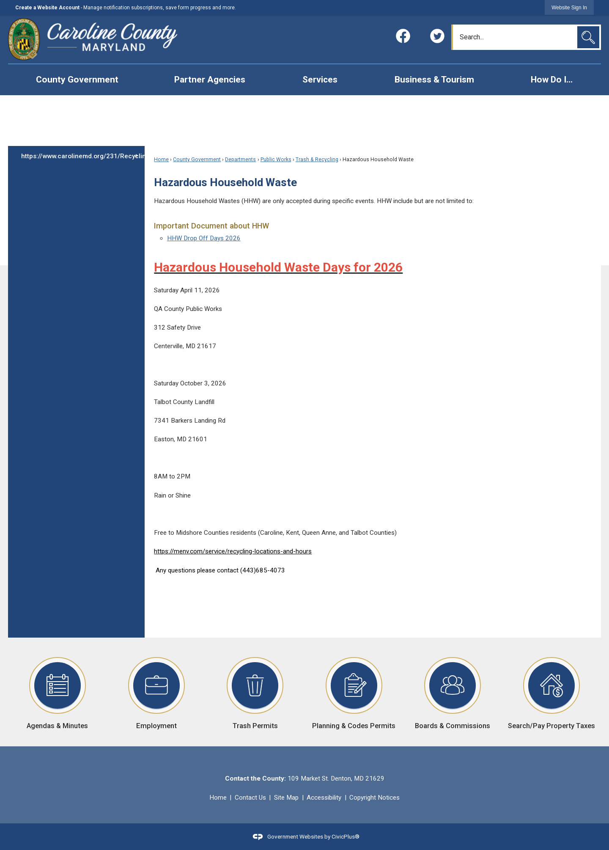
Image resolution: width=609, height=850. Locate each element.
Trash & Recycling (317, 159)
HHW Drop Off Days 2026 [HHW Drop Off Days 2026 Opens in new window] (204, 238)
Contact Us (250, 797)
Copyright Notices (374, 797)
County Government (197, 159)
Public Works (276, 159)
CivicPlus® (345, 836)
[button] (588, 37)
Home (161, 159)
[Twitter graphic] (437, 36)
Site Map (286, 797)
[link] (569, 7)
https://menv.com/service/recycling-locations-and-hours (233, 551)
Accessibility (324, 797)
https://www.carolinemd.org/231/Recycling (83, 156)
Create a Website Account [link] (47, 8)
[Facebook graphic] (403, 36)
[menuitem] (77, 80)
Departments (240, 159)
